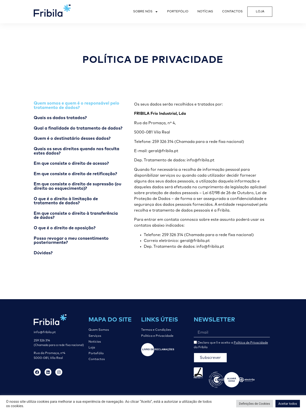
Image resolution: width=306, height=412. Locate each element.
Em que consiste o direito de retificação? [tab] (75, 174)
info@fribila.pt (45, 332)
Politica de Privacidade (251, 342)
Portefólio (177, 11)
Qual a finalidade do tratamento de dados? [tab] (78, 128)
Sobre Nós (145, 12)
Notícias (205, 11)
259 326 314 (42, 340)
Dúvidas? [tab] (43, 253)
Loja (260, 11)
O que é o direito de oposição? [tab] (65, 228)
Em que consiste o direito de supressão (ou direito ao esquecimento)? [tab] (77, 186)
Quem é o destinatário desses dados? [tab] (72, 138)
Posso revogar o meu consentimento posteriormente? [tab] (71, 240)
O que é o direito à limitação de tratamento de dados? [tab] (66, 201)
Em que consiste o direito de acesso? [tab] (71, 163)
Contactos (232, 11)
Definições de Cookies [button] (254, 403)
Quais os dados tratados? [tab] (60, 118)
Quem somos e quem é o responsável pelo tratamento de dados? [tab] (76, 105)
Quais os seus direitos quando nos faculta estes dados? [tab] (76, 151)
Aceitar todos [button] (287, 403)
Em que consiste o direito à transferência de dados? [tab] (76, 215)
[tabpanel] (201, 175)
